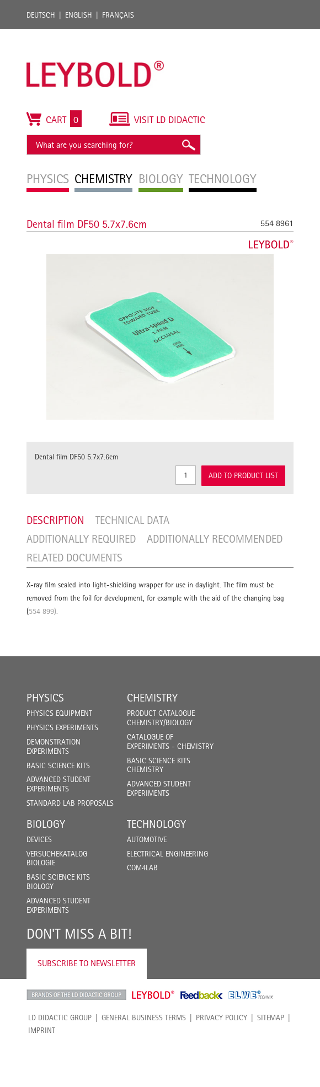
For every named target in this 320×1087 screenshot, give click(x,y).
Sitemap (270, 1017)
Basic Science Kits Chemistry (158, 765)
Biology (45, 824)
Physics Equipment (59, 713)
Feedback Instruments (201, 994)
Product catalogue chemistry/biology (161, 718)
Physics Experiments (62, 727)
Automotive (147, 839)
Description (55, 520)
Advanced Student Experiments (58, 784)
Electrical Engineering (167, 853)
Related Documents (74, 557)
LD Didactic (76, 994)
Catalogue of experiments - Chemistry (170, 741)
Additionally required (81, 538)
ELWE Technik (251, 994)
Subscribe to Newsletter (87, 963)
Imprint (41, 1030)
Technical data (132, 520)
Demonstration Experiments (53, 746)
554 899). (43, 611)
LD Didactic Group (60, 1017)
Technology (156, 824)
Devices (39, 839)
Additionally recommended (214, 538)
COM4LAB (142, 867)
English (78, 14)
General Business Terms (144, 1017)
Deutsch (40, 14)
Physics (45, 697)
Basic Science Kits (58, 765)
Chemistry (152, 697)
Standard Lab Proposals (70, 803)
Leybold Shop (153, 994)
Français (118, 14)
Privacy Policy (221, 1017)
